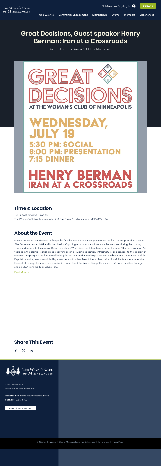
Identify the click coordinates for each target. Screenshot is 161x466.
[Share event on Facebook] (15, 350)
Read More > (21, 272)
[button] (46, 15)
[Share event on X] (23, 350)
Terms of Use (103, 442)
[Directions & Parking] (20, 408)
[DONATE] (148, 6)
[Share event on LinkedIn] (31, 350)
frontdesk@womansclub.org (34, 395)
